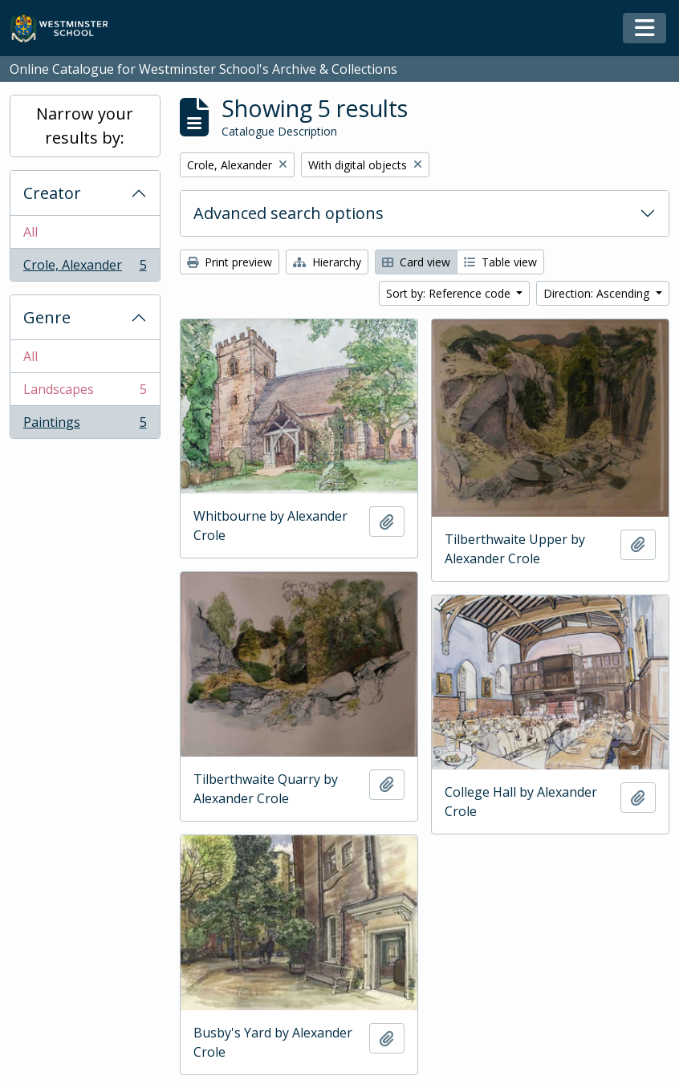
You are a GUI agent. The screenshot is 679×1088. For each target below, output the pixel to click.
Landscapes (84, 393)
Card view (416, 262)
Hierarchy (327, 262)
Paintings (84, 425)
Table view (500, 262)
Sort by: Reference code (450, 293)
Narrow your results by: (84, 125)
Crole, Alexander (84, 268)
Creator (52, 193)
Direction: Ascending (598, 293)
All (30, 232)
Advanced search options (288, 213)
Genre (47, 317)
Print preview (229, 262)
